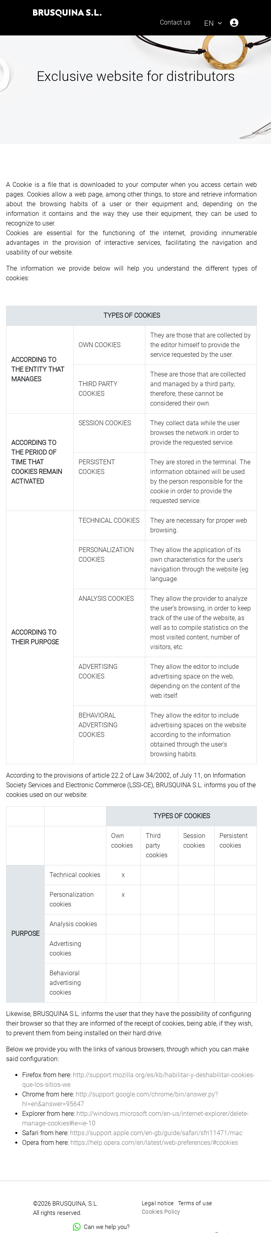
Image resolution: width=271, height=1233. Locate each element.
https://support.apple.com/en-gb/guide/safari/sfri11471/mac (155, 1133)
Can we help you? (101, 1227)
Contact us (175, 22)
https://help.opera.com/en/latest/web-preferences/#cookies (154, 1142)
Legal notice (158, 1203)
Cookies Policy (161, 1211)
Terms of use (195, 1203)
